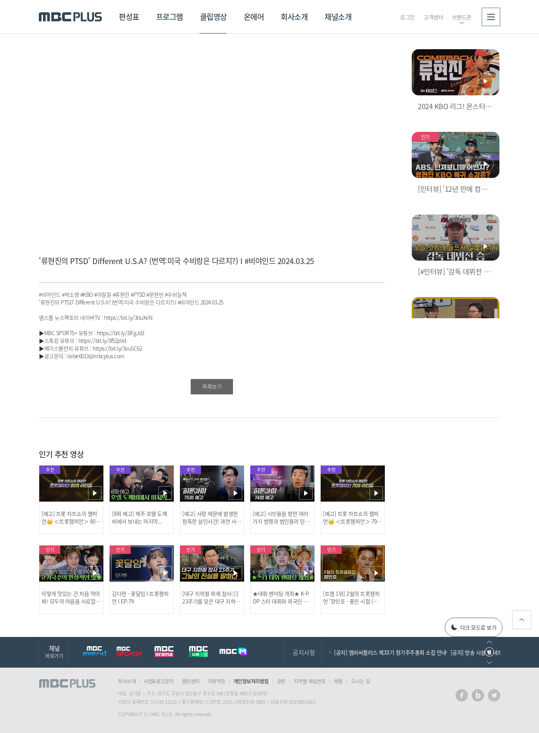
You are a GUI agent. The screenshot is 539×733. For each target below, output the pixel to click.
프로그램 (169, 16)
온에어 (254, 16)
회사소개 (294, 16)
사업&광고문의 (159, 681)
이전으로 (489, 642)
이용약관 (216, 681)
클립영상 (213, 16)
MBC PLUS (70, 17)
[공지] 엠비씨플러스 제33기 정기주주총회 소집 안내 (390, 652)
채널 (54, 651)
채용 (338, 681)
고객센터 (433, 17)
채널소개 (337, 16)
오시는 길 (360, 681)
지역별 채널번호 (310, 681)
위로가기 (521, 619)
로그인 (407, 17)
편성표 (129, 16)
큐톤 (281, 681)
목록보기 (211, 386)
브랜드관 (461, 17)
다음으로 (489, 662)
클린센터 (191, 681)
